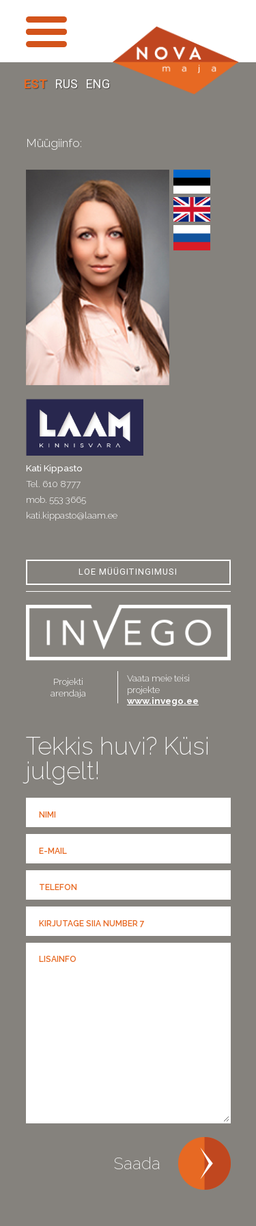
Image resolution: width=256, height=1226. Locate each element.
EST (37, 84)
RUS (68, 84)
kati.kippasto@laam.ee (71, 515)
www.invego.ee (163, 700)
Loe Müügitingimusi (128, 571)
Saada (137, 1163)
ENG (98, 84)
